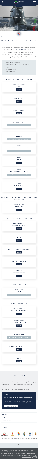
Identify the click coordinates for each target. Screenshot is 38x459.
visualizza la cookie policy (28, 457)
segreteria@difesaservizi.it (27, 403)
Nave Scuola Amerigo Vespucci (23, 49)
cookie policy (9, 450)
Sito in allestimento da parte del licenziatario (19, 125)
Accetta (35, 457)
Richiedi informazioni (11, 406)
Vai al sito (19, 89)
